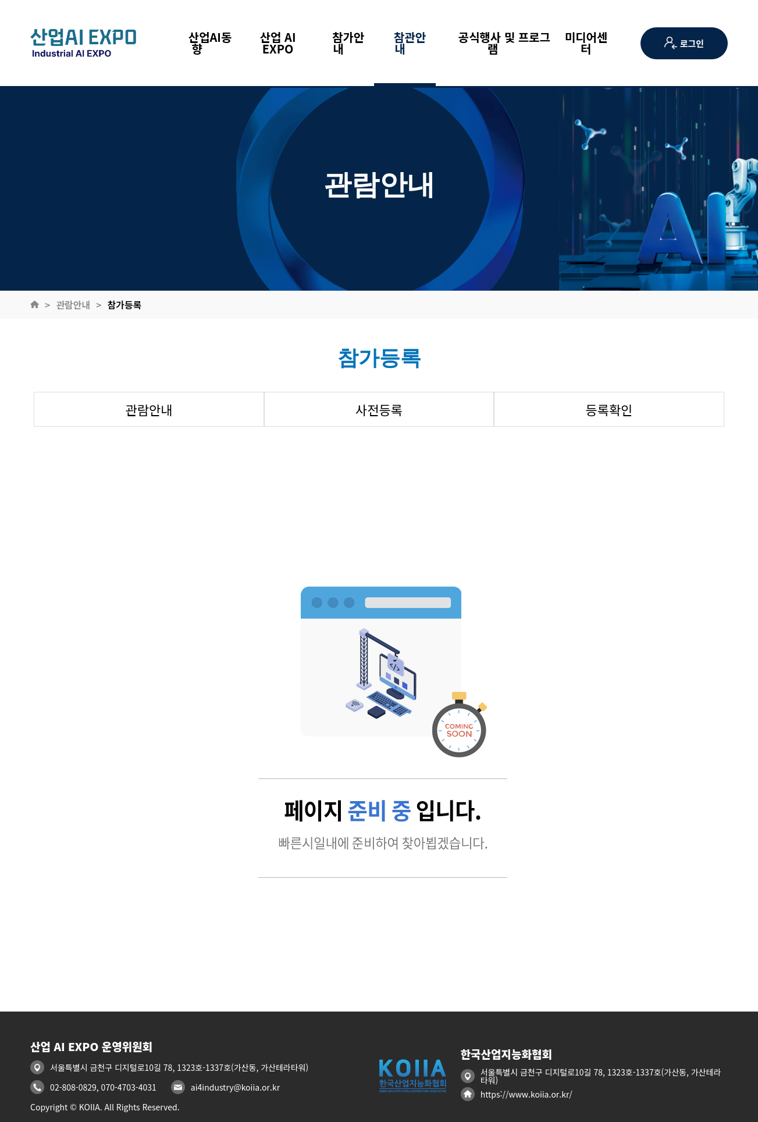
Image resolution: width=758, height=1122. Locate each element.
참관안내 (405, 43)
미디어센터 (586, 43)
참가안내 (343, 43)
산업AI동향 (203, 43)
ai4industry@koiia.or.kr (235, 1087)
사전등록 (379, 409)
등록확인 (609, 409)
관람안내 (73, 304)
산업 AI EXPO (278, 43)
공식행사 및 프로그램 (497, 43)
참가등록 (125, 304)
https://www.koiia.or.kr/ (526, 1094)
